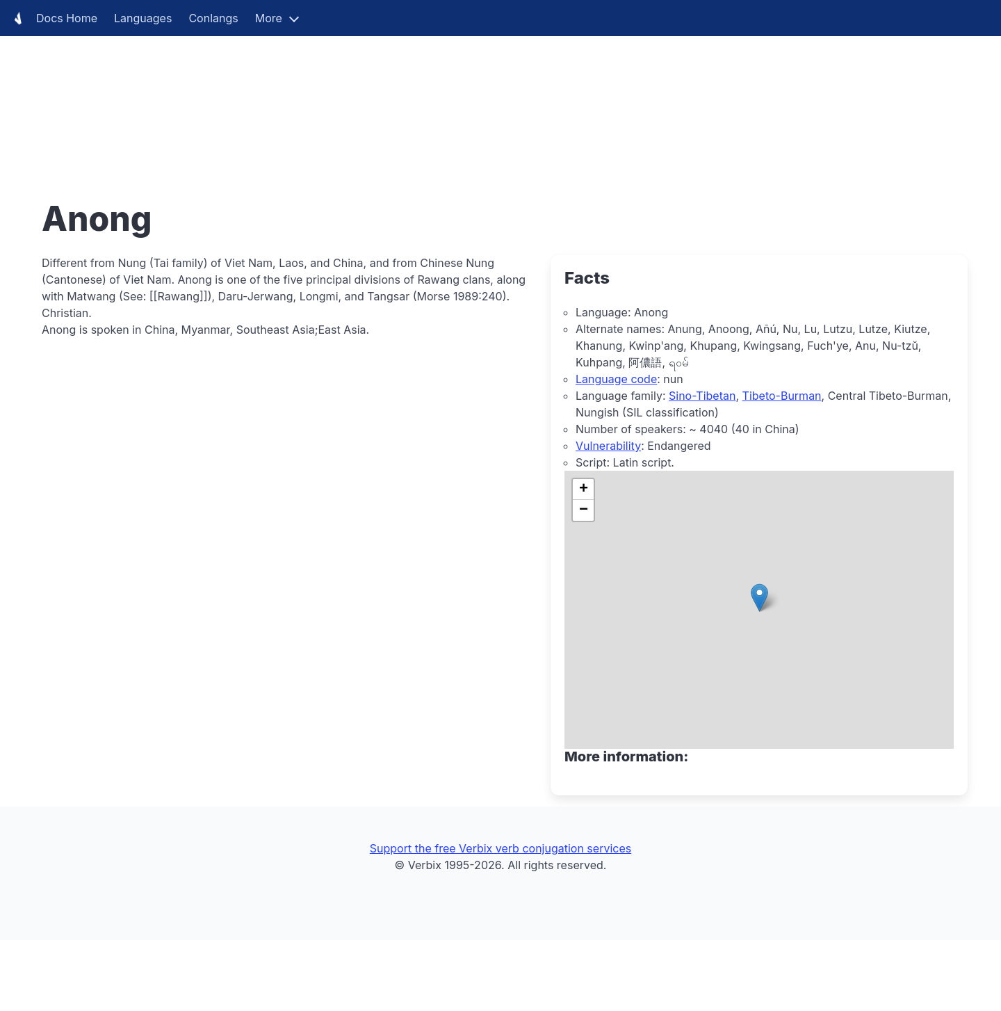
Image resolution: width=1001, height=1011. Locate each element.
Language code (616, 379)
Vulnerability (608, 446)
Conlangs (213, 18)
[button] (759, 597)
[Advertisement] (417, 97)
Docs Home (52, 18)
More (268, 18)
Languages (143, 18)
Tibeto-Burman (782, 396)
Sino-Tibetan (702, 396)
